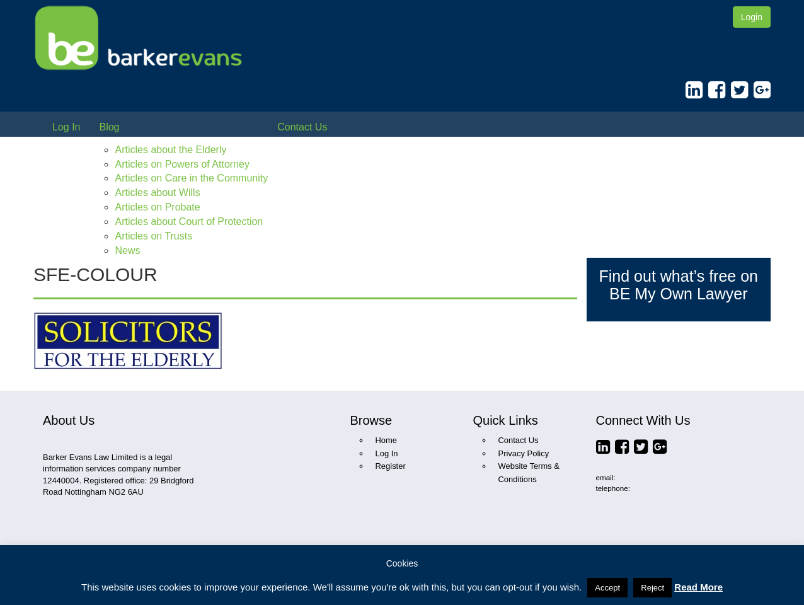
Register (391, 466)
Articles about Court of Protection (189, 221)
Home (387, 440)
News (127, 250)
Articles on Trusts (153, 236)
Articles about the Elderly (170, 149)
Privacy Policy (523, 453)
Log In (66, 127)
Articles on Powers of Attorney (182, 164)
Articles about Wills (157, 192)
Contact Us (302, 127)
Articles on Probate (157, 207)
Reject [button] (652, 587)
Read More (698, 587)
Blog (109, 127)
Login (751, 17)
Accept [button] (607, 587)
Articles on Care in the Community (191, 178)
